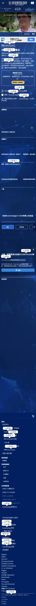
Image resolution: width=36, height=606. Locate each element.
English (4, 554)
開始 (31, 39)
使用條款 (3, 597)
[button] (34, 227)
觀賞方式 (6, 471)
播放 (18, 270)
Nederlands (5, 577)
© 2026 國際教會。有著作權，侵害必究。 (15, 595)
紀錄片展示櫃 (7, 453)
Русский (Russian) (8, 584)
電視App (9, 507)
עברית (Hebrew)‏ (7, 568)
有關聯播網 (5, 464)
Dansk (3, 557)
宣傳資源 (6, 481)
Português (5, 582)
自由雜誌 (5, 550)
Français (4, 591)
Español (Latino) (7, 563)
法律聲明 (3, 603)
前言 (4, 467)
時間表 (4, 460)
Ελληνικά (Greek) (7, 561)
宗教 (8, 546)
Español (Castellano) (8, 566)
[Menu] (3, 3)
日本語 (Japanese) (7, 575)
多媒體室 (6, 474)
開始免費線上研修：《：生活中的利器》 (18, 99)
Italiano (4, 572)
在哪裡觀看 (5, 486)
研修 (8, 528)
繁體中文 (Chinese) (8, 588)
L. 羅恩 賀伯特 (7, 531)
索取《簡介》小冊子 (15, 95)
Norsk (3, 579)
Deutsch (4, 559)
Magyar (3, 570)
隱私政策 (3, 601)
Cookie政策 (4, 599)
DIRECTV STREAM (8, 492)
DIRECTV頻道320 (8, 488)
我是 (8, 45)
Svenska (4, 586)
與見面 (10, 439)
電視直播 (4, 458)
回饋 (4, 478)
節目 (3, 421)
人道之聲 (6, 442)
